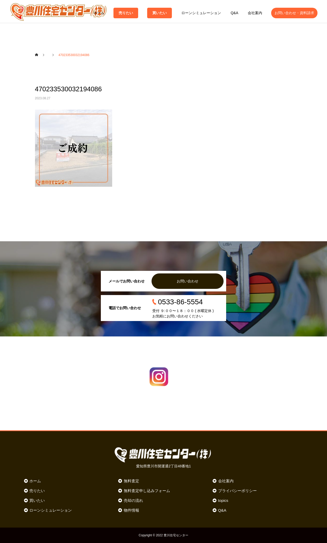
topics (223, 500)
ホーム (99, 13)
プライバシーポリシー (237, 490)
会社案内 (255, 13)
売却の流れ (133, 500)
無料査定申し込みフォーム (147, 490)
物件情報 (131, 510)
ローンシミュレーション (201, 13)
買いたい (159, 13)
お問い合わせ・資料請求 (294, 13)
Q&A (234, 13)
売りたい (126, 13)
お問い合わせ (187, 281)
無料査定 (131, 481)
